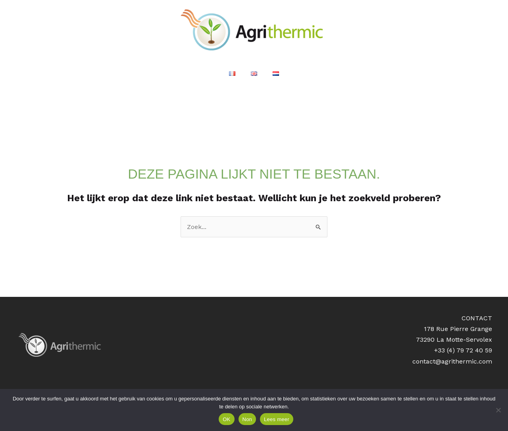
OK (226, 419)
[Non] (498, 410)
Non (247, 419)
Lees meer (276, 419)
